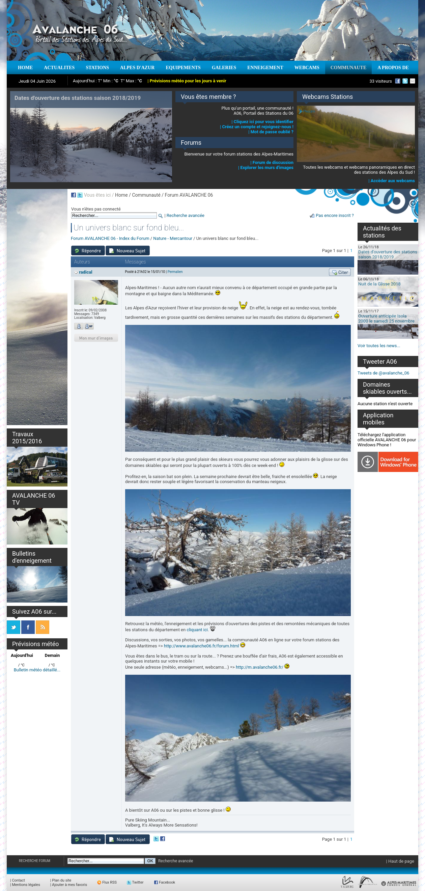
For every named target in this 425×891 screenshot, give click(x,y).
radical (85, 272)
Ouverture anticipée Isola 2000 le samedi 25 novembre (386, 318)
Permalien (175, 272)
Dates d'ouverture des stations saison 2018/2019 (387, 254)
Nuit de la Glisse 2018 (379, 283)
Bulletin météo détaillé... (37, 669)
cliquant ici (197, 629)
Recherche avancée (185, 215)
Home (121, 195)
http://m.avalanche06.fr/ (259, 667)
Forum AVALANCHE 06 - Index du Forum (110, 238)
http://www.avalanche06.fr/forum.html (201, 645)
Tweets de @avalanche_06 (383, 372)
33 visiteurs (380, 81)
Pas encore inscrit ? (335, 215)
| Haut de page (400, 861)
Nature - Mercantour (172, 238)
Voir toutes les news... (379, 345)
